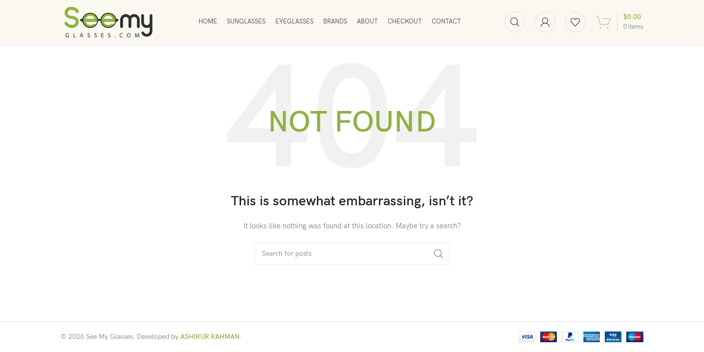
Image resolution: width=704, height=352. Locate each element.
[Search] (515, 22)
